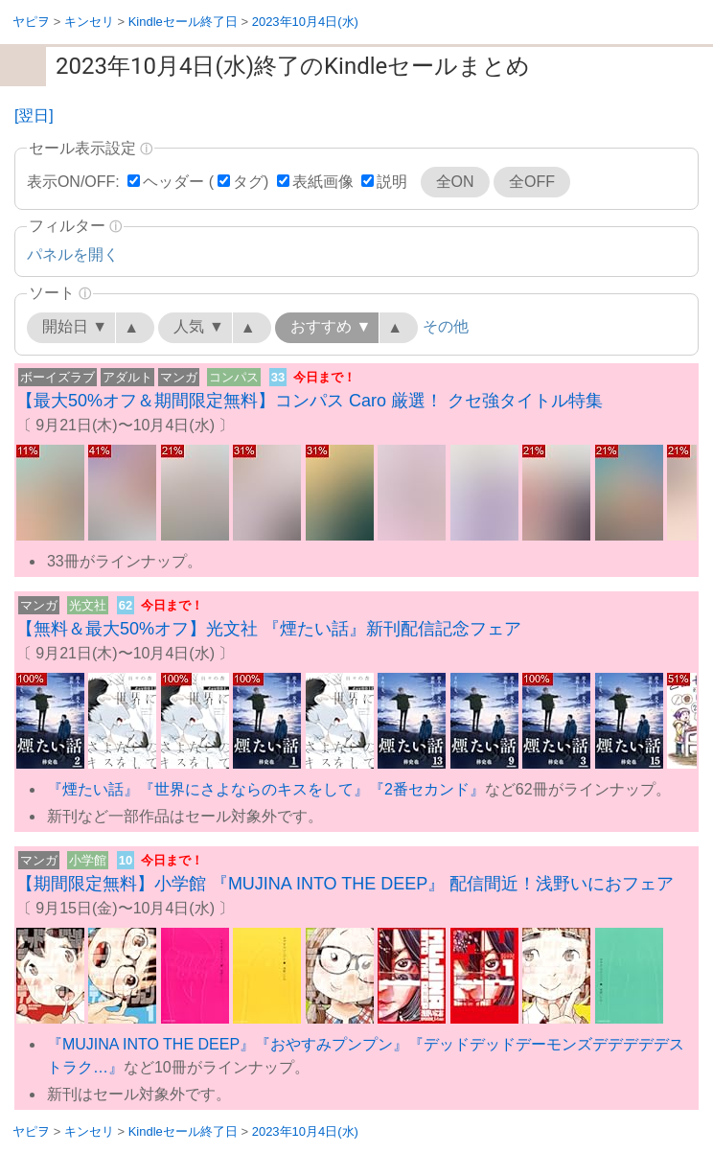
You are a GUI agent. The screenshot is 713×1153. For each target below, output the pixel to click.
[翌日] (34, 115)
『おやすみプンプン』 (331, 1044)
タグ (248, 181)
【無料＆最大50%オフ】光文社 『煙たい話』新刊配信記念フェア (268, 628)
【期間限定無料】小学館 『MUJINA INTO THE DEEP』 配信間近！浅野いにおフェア (345, 883)
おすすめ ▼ (330, 326)
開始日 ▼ (74, 326)
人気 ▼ (198, 326)
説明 (392, 181)
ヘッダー (173, 181)
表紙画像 (323, 181)
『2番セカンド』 (427, 789)
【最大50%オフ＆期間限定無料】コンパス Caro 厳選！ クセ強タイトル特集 (309, 400)
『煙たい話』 (93, 789)
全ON (455, 181)
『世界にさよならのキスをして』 (254, 789)
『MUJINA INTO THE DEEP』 (151, 1044)
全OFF (532, 181)
